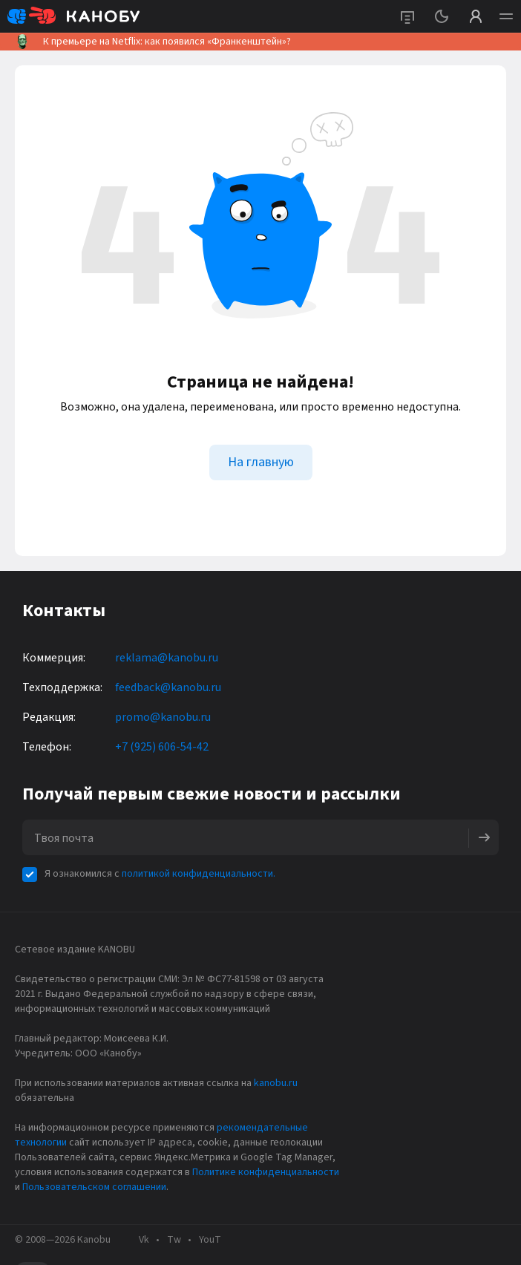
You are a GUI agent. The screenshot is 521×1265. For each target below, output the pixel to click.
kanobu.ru (276, 1083)
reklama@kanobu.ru (166, 657)
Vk (144, 1239)
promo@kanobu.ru (163, 717)
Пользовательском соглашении (94, 1187)
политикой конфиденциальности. (198, 873)
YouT (210, 1239)
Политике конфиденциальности (265, 1172)
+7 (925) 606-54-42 (162, 746)
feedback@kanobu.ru (168, 687)
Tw (174, 1239)
